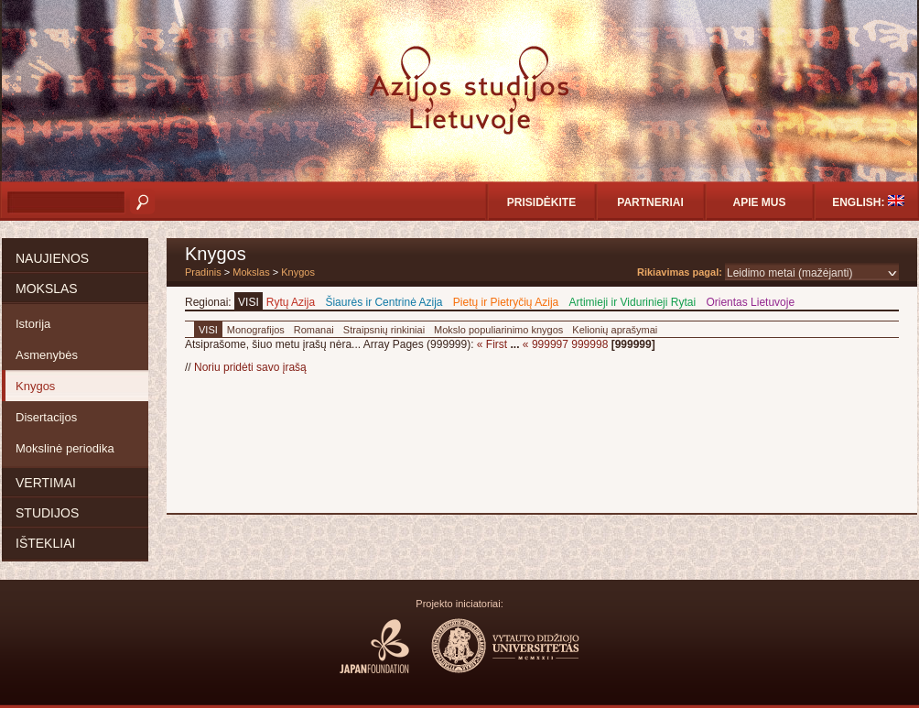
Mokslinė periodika (65, 448)
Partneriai (650, 202)
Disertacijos (46, 417)
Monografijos (256, 329)
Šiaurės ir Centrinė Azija (383, 302)
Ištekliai (45, 543)
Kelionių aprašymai (614, 329)
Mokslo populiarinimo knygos (498, 329)
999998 (589, 344)
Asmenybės (47, 355)
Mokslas (47, 288)
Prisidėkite (541, 202)
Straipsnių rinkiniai (384, 329)
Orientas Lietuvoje (750, 302)
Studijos (47, 513)
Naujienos (52, 258)
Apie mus (758, 202)
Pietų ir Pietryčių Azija (505, 302)
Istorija (33, 324)
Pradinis (203, 272)
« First (492, 344)
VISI (248, 302)
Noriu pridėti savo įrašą (250, 367)
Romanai (314, 329)
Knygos (35, 386)
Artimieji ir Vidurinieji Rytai (632, 302)
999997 (550, 344)
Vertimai (46, 482)
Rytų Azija (290, 302)
